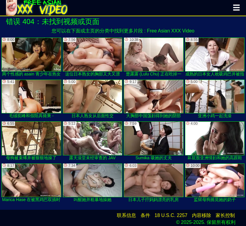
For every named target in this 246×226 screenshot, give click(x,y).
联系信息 (126, 215)
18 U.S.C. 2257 (171, 215)
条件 (145, 215)
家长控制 (225, 215)
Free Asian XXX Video (170, 30)
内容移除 (201, 215)
